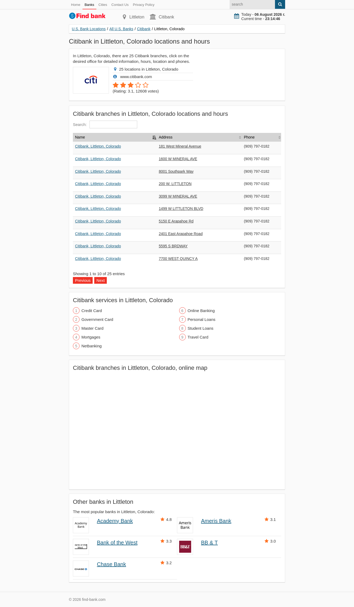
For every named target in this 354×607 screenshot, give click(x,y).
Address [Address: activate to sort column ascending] (165, 137)
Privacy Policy (144, 5)
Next (100, 280)
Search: (105, 124)
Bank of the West (117, 542)
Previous (83, 280)
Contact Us (119, 5)
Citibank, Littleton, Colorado (98, 146)
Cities (103, 5)
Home (75, 5)
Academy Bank (115, 521)
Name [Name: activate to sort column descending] (80, 137)
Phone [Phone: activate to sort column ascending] (249, 137)
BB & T (209, 542)
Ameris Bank (216, 521)
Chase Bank (111, 564)
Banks (89, 5)
